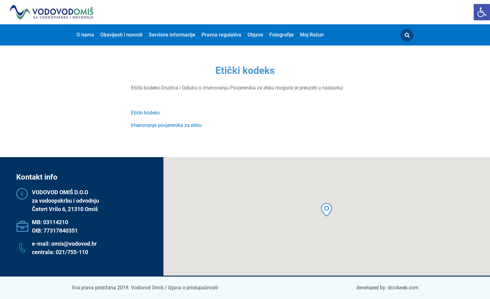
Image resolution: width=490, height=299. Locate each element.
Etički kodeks (145, 113)
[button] (482, 12)
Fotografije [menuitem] (281, 35)
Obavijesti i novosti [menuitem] (121, 35)
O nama (85, 35)
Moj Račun (312, 35)
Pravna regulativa (221, 35)
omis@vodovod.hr (74, 243)
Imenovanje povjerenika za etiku (166, 125)
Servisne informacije (172, 35)
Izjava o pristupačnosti (193, 288)
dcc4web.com (403, 288)
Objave (255, 35)
